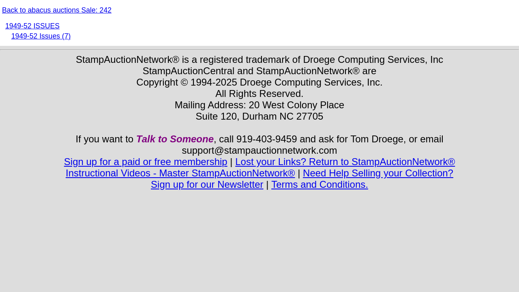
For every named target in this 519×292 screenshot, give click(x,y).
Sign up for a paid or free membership (145, 161)
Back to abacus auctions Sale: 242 (57, 10)
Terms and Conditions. (319, 184)
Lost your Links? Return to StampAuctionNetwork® (345, 161)
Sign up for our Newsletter (207, 184)
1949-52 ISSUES (32, 26)
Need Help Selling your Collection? (378, 172)
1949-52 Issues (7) (41, 36)
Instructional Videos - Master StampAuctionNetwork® (180, 172)
